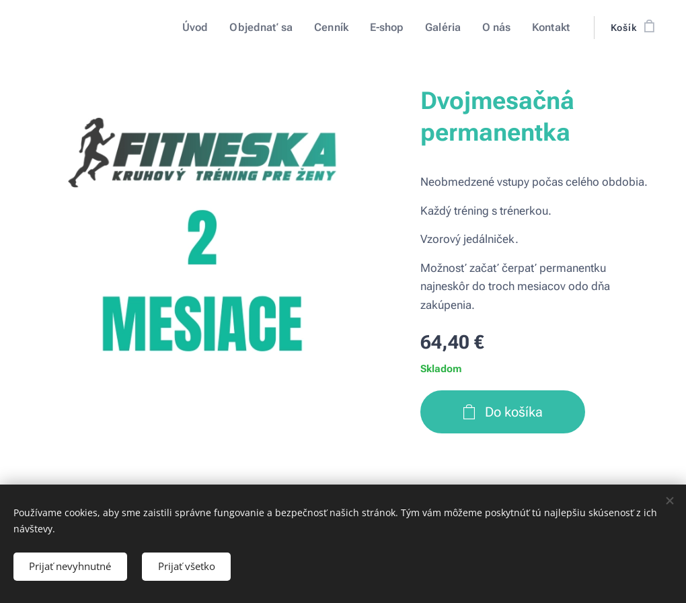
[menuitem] (210, 27)
